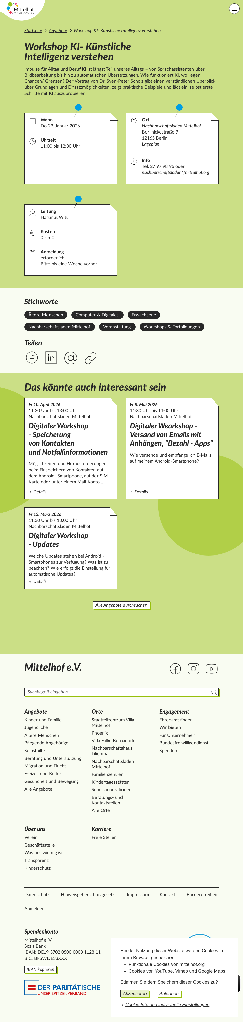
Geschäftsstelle (39, 845)
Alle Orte (101, 810)
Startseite (33, 31)
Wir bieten (170, 727)
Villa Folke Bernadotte (114, 741)
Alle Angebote (38, 789)
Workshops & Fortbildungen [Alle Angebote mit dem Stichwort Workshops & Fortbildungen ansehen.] (172, 327)
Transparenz (36, 860)
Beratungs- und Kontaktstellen (107, 800)
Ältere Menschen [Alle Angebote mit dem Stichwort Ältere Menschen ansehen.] (45, 315)
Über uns (34, 829)
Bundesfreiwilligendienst (183, 743)
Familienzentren (108, 774)
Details (71, 491)
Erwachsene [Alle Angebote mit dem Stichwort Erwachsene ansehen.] (144, 315)
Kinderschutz (37, 868)
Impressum (138, 895)
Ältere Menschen (41, 735)
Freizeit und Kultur (42, 774)
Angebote (58, 31)
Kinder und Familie (43, 720)
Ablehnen (169, 993)
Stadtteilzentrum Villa (113, 723)
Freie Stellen (104, 837)
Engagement (174, 712)
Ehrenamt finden (176, 720)
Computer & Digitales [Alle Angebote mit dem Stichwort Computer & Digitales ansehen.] (97, 315)
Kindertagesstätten (111, 782)
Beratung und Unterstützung (52, 758)
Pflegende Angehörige (46, 743)
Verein (30, 837)
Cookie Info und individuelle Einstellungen (167, 1004)
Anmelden (34, 909)
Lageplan (150, 144)
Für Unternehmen (177, 735)
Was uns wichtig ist (43, 853)
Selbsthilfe (34, 751)
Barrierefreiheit (202, 895)
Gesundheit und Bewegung (51, 781)
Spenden (168, 751)
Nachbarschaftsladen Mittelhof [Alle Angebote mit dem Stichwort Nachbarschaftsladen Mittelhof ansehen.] (59, 327)
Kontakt (167, 895)
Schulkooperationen (111, 790)
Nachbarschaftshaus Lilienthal (112, 751)
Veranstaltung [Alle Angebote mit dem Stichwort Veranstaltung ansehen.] (117, 327)
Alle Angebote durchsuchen (121, 605)
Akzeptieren (135, 993)
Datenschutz (37, 895)
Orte (97, 712)
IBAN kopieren (40, 969)
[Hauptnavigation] (234, 8)
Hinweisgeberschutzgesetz (87, 895)
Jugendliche (36, 727)
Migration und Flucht (45, 766)
